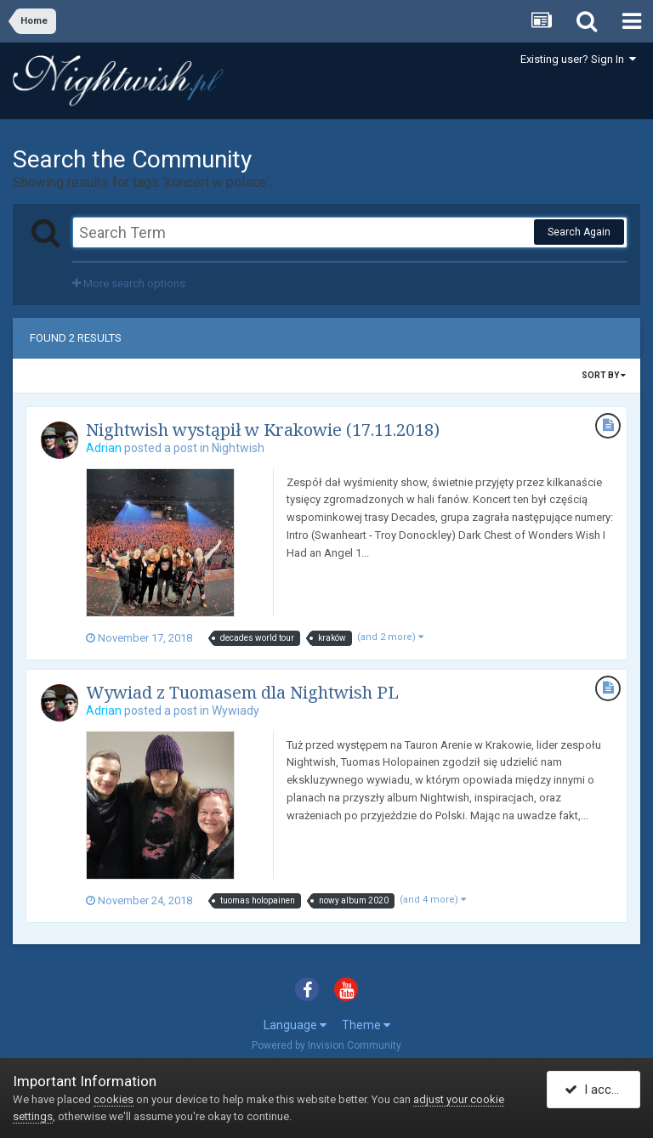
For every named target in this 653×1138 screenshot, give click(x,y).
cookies (113, 1099)
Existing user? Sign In (578, 59)
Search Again (579, 232)
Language (295, 1025)
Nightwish (238, 448)
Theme (366, 1025)
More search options (128, 283)
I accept (597, 1089)
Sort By (604, 375)
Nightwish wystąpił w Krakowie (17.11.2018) (263, 429)
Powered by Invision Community (326, 1045)
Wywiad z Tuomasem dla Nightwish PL (242, 692)
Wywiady (235, 710)
